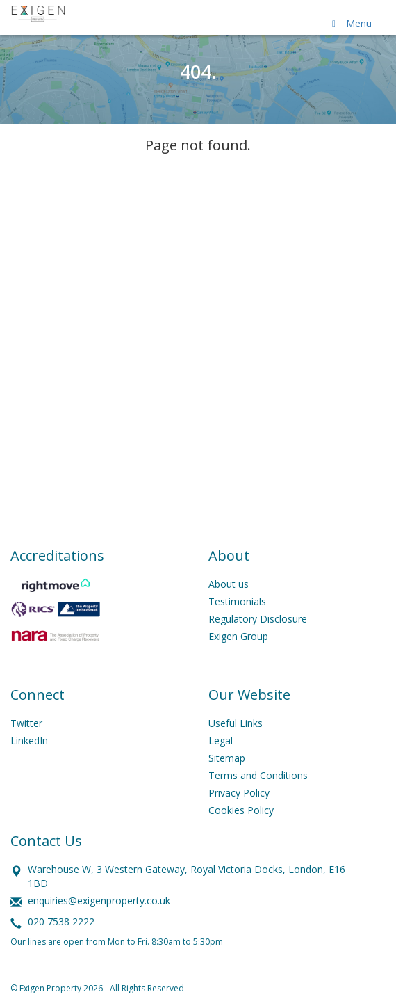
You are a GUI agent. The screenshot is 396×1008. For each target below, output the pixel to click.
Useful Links (235, 723)
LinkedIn (29, 740)
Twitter (26, 723)
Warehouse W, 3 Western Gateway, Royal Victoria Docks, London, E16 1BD (186, 876)
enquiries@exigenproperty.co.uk (99, 900)
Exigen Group (238, 636)
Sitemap (226, 758)
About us (228, 584)
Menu (349, 23)
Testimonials (237, 601)
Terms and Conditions (258, 775)
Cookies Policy (241, 810)
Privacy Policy (239, 792)
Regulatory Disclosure (257, 618)
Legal (220, 740)
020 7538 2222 (61, 921)
